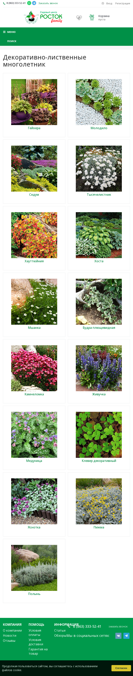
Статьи (59, 630)
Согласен (121, 668)
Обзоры (60, 635)
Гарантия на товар (38, 651)
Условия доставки (36, 642)
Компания (12, 624)
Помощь (36, 624)
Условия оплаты (35, 632)
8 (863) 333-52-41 (16, 3)
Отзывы (9, 640)
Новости (9, 635)
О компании (12, 630)
